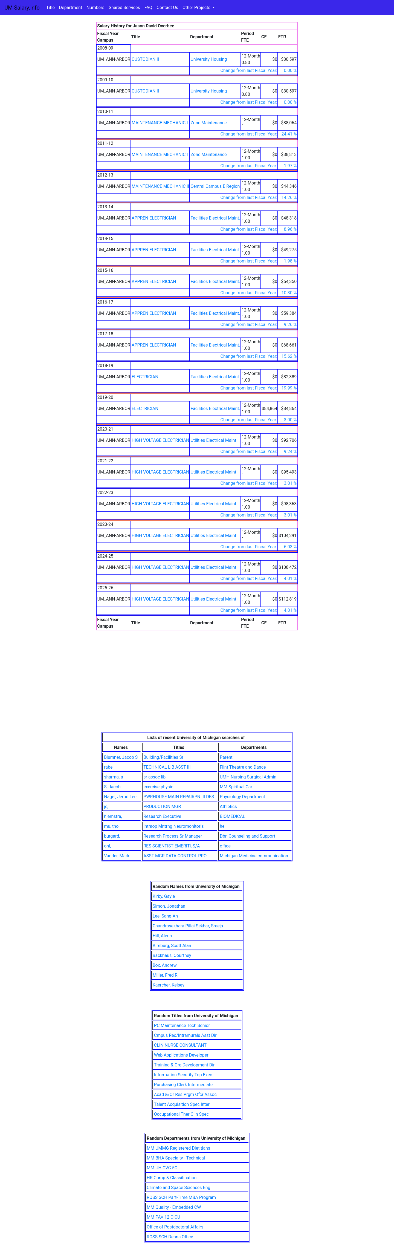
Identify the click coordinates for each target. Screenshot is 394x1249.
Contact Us (167, 7)
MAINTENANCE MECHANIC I (160, 122)
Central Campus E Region (215, 186)
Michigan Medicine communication (254, 855)
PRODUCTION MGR (162, 806)
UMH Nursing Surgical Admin (248, 777)
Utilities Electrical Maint (213, 440)
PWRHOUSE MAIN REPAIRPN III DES (178, 796)
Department (70, 7)
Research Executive (162, 816)
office (225, 846)
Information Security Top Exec (183, 1074)
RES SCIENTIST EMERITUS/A (171, 846)
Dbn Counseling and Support (247, 836)
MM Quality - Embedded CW (174, 1207)
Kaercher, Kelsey (168, 985)
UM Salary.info (22, 7)
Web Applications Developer (181, 1055)
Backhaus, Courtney (172, 955)
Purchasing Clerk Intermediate (183, 1084)
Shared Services (124, 7)
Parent (226, 757)
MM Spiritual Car (236, 786)
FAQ (148, 7)
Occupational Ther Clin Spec (181, 1114)
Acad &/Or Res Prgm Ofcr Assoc (185, 1094)
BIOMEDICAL (232, 816)
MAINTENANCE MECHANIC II (160, 186)
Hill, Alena (162, 935)
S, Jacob (112, 786)
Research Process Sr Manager (172, 836)
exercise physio (158, 786)
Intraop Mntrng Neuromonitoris (173, 826)
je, (106, 806)
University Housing (208, 59)
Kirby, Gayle (164, 896)
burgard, (112, 836)
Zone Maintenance (208, 122)
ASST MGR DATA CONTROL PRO (175, 855)
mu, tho (111, 826)
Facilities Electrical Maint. (215, 218)
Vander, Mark (116, 855)
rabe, (108, 767)
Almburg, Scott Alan (172, 945)
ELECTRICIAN (145, 376)
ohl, (107, 846)
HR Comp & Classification (171, 1177)
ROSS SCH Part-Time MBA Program (181, 1197)
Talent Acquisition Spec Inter (182, 1104)
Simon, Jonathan (169, 906)
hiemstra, (113, 816)
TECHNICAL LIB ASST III (166, 767)
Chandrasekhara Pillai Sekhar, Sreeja (188, 925)
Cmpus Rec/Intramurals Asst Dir (185, 1035)
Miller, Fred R (165, 975)
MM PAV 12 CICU (163, 1217)
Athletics (228, 806)
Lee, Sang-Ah (165, 916)
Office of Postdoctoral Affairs (175, 1227)
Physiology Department (242, 796)
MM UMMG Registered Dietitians (178, 1148)
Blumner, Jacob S (121, 757)
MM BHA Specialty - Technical (176, 1158)
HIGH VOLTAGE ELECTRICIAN (160, 440)
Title (50, 7)
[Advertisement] (197, 691)
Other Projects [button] (197, 7)
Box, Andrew (165, 965)
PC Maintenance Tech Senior (182, 1025)
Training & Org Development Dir (184, 1065)
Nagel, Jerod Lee (120, 796)
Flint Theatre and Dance (243, 767)
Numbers (95, 7)
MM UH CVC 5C (162, 1167)
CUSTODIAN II (145, 59)
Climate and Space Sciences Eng (178, 1187)
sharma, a (113, 777)
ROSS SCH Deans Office (170, 1236)
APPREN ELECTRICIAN (154, 218)
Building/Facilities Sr (163, 757)
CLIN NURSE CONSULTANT (180, 1045)
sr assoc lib (154, 777)
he (222, 826)
